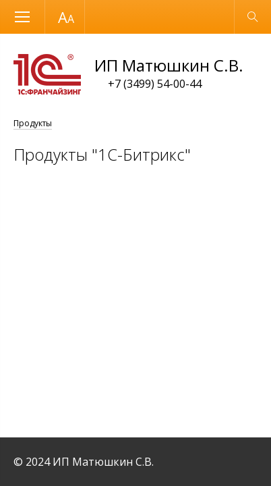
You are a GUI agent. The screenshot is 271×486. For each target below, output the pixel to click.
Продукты (32, 123)
